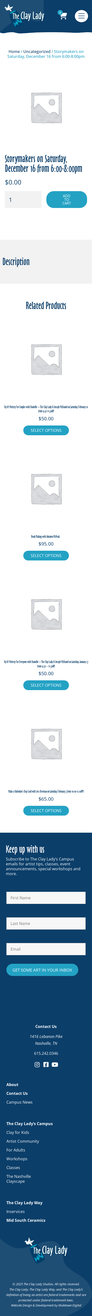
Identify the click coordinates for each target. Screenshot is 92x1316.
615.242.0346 (46, 1053)
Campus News (19, 1102)
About (12, 1084)
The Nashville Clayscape (18, 1179)
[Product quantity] (23, 199)
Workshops (16, 1158)
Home (14, 51)
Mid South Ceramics (25, 1220)
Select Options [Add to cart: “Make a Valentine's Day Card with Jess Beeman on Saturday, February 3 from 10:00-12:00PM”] (46, 810)
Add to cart (66, 199)
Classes (13, 1167)
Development (44, 1305)
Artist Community (22, 1141)
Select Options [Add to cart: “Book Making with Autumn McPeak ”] (46, 555)
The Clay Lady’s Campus (30, 1123)
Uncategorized (37, 51)
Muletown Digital (69, 1305)
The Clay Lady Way (25, 1202)
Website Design (21, 1305)
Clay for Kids (17, 1132)
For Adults (15, 1150)
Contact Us (18, 1093)
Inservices (15, 1211)
